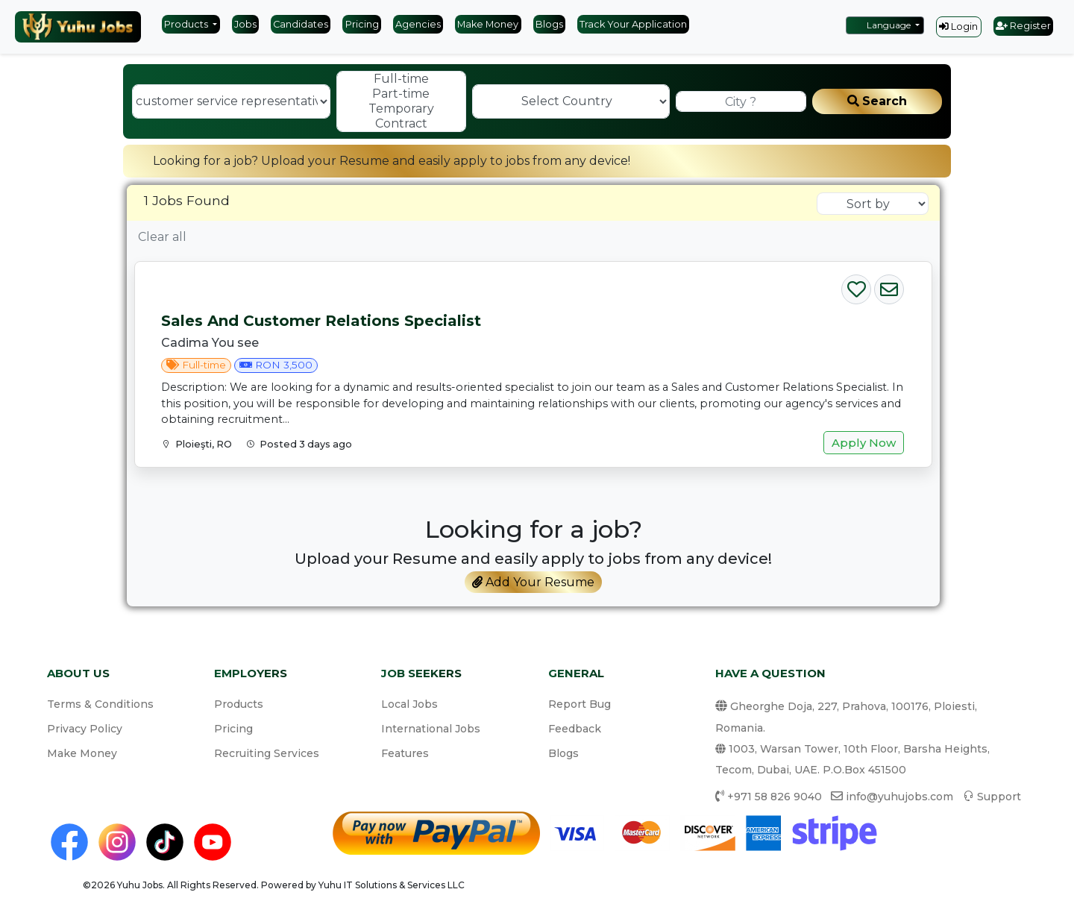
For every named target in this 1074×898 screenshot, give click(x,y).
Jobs (245, 24)
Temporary (401, 108)
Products (187, 24)
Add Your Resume (533, 582)
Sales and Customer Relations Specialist (321, 321)
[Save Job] (856, 286)
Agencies (418, 24)
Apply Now (864, 443)
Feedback (574, 728)
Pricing (362, 24)
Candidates (300, 24)
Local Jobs (409, 704)
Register (1023, 25)
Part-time (401, 94)
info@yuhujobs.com (899, 796)
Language (881, 25)
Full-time (401, 79)
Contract (401, 123)
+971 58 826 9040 (774, 796)
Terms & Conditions (100, 704)
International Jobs (430, 728)
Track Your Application (633, 24)
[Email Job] (889, 286)
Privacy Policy (84, 728)
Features (405, 753)
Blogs (549, 24)
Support (999, 796)
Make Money (487, 24)
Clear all (162, 237)
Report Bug (579, 704)
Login (958, 26)
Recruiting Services (266, 753)
